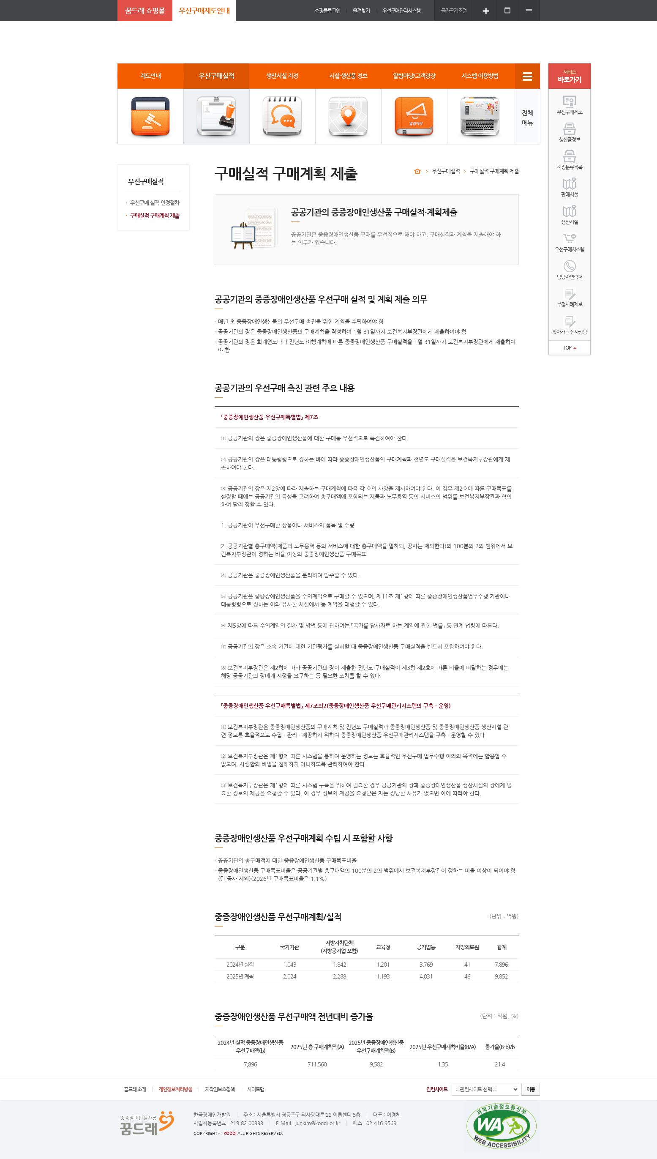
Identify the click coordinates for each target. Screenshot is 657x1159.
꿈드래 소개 (135, 1089)
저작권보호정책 (219, 1089)
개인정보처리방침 (175, 1089)
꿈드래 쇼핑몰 (145, 10)
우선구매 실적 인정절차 (154, 203)
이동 (530, 1089)
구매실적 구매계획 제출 (154, 215)
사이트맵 (255, 1089)
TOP (569, 347)
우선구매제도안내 (204, 10)
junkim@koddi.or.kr (317, 1123)
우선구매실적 (446, 171)
